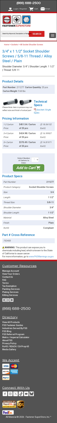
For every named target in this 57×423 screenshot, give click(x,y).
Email (47, 9)
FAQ (4, 280)
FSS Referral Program (13, 334)
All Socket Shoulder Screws (31, 45)
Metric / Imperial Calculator (15, 337)
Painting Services (11, 289)
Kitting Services (10, 295)
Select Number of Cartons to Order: (23, 160)
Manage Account (10, 271)
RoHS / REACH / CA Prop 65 (15, 346)
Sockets (14, 45)
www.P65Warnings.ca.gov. (41, 256)
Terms (5, 283)
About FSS (7, 340)
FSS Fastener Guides (12, 325)
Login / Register (20, 9)
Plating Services (10, 292)
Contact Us (7, 277)
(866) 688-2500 (29, 3)
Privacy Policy (9, 343)
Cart (36, 9)
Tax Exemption (9, 286)
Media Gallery (9, 349)
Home (7, 45)
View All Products (11, 322)
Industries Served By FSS (14, 328)
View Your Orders (11, 274)
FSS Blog (6, 331)
